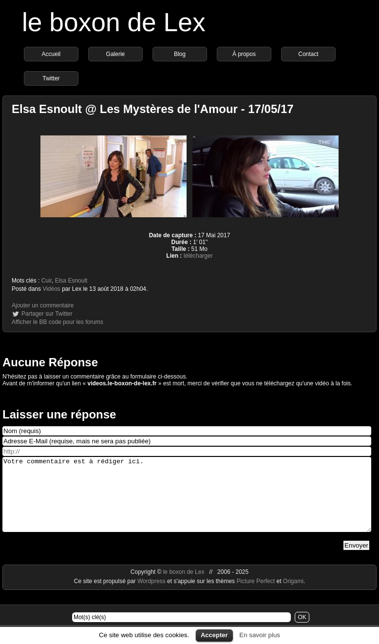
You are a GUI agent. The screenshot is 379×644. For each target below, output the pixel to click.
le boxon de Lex (114, 22)
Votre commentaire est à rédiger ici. (186, 502)
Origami (293, 595)
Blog (180, 54)
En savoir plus (259, 635)
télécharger (198, 255)
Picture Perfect (255, 595)
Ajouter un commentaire (43, 305)
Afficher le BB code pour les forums (57, 322)
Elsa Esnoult (71, 280)
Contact (308, 54)
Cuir (46, 280)
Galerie (115, 54)
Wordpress (152, 595)
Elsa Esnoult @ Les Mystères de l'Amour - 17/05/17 (153, 108)
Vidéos (51, 288)
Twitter (50, 78)
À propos (244, 54)
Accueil (51, 54)
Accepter (214, 635)
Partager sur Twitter (46, 313)
